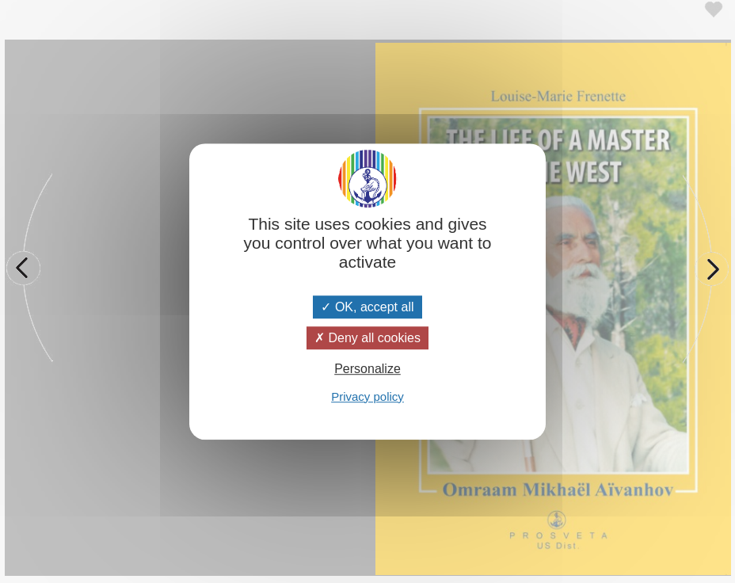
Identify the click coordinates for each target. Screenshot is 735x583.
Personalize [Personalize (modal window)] (367, 369)
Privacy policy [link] (367, 396)
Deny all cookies (367, 338)
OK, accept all (367, 307)
